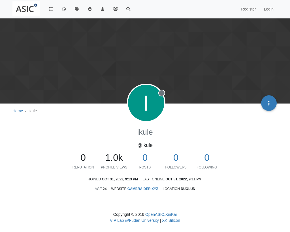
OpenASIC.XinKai (161, 214)
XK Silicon (171, 220)
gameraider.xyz (142, 189)
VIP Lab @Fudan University (134, 220)
